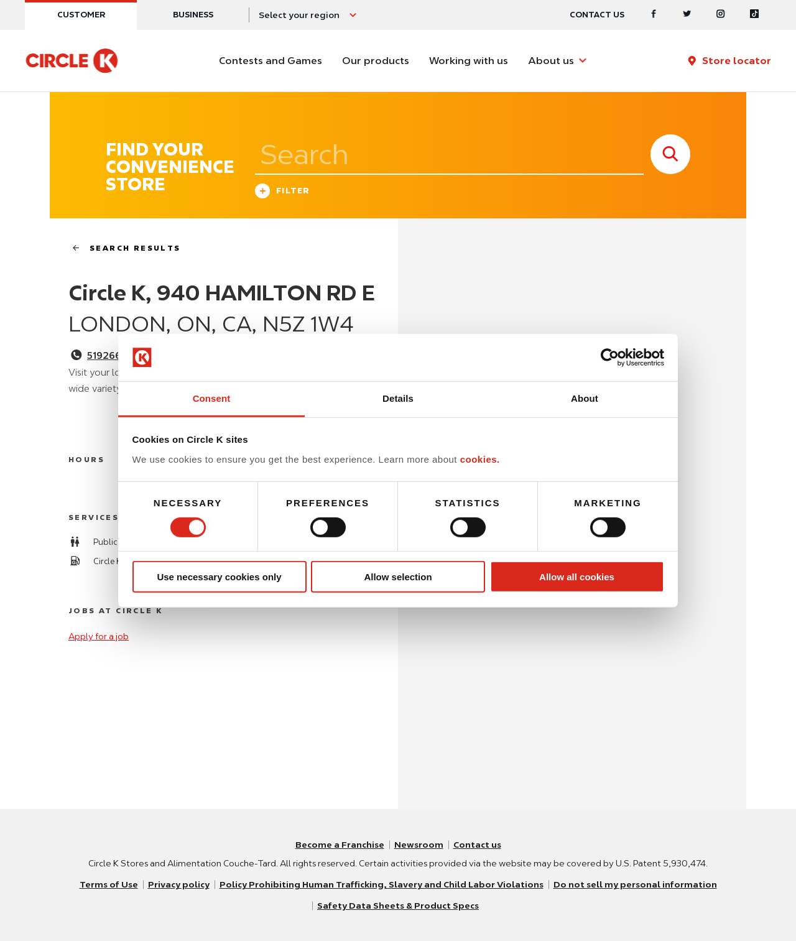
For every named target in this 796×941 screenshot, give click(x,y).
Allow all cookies (576, 577)
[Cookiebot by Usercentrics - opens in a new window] (609, 357)
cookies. (480, 459)
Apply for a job (98, 636)
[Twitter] (687, 15)
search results (121, 248)
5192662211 (114, 355)
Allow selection (398, 577)
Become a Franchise (339, 845)
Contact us (597, 14)
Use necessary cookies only (219, 577)
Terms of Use (109, 884)
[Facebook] (653, 15)
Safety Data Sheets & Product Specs (398, 906)
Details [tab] (398, 398)
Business (193, 14)
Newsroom (418, 845)
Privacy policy (179, 884)
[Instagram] (721, 15)
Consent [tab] (212, 398)
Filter (282, 192)
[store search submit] (670, 154)
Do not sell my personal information (635, 884)
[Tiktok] (754, 15)
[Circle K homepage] (72, 61)
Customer (81, 14)
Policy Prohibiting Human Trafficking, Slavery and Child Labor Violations (382, 884)
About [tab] (584, 398)
